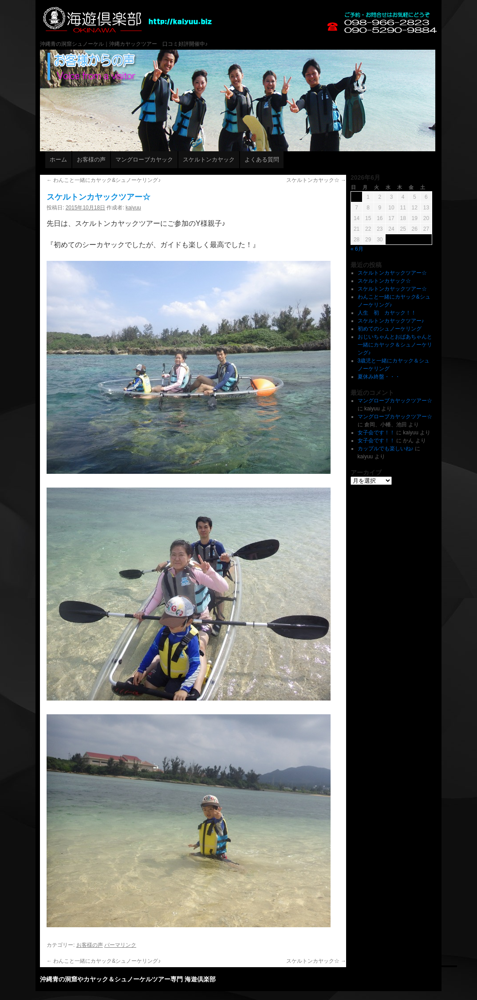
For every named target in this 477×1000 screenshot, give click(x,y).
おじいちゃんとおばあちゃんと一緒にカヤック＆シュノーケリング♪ (395, 345)
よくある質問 (261, 159)
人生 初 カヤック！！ (387, 313)
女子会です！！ (376, 432)
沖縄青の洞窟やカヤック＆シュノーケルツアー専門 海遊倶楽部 (278, 39)
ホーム (58, 159)
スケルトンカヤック (209, 159)
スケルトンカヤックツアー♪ (391, 321)
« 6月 (357, 249)
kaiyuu (133, 208)
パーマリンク (120, 945)
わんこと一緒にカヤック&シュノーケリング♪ (104, 180)
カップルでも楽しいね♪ (386, 448)
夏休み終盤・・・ (379, 377)
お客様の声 (91, 159)
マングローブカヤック (144, 159)
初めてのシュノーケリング (390, 329)
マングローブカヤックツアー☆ (395, 401)
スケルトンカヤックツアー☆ (392, 273)
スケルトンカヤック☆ (316, 180)
